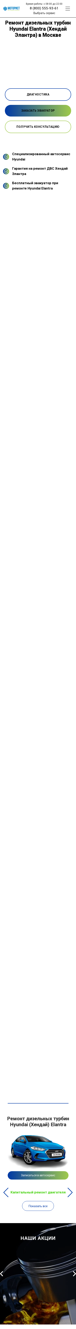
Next (70, 1192)
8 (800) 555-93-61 (44, 8)
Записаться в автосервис (38, 1175)
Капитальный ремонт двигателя (38, 1192)
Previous (6, 1192)
